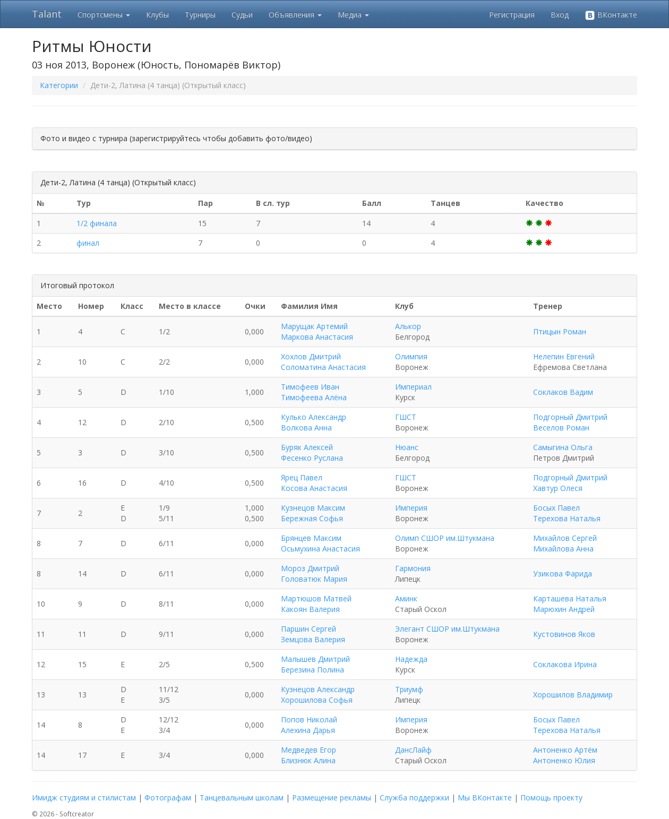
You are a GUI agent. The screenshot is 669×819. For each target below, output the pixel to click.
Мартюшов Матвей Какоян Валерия (316, 603)
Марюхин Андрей (564, 609)
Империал (413, 387)
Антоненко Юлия (564, 760)
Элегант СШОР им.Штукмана (447, 629)
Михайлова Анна (563, 549)
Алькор (408, 326)
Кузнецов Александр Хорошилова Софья (318, 694)
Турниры (200, 15)
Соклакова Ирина (565, 664)
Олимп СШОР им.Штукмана (444, 538)
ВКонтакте (611, 15)
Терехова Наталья (567, 518)
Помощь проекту (551, 797)
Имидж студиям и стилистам (84, 797)
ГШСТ (405, 417)
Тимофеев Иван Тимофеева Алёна (314, 392)
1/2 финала (96, 223)
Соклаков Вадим (563, 392)
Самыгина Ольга (563, 447)
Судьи (242, 15)
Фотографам (167, 797)
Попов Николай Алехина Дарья (309, 724)
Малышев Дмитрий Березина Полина (315, 664)
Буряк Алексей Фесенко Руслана (312, 452)
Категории (59, 85)
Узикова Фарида (562, 573)
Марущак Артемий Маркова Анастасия (317, 331)
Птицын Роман (559, 331)
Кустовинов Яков (564, 634)
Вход (560, 15)
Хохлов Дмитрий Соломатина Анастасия (323, 361)
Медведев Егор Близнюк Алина (308, 755)
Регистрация (512, 15)
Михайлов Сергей (565, 538)
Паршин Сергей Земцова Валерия (313, 634)
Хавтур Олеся (557, 488)
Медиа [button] (353, 15)
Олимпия (411, 356)
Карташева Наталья (569, 598)
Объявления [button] (295, 15)
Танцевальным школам (242, 797)
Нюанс (406, 447)
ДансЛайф (413, 750)
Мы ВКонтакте (485, 797)
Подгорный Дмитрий (570, 417)
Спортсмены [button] (104, 15)
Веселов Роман (561, 428)
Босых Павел (556, 508)
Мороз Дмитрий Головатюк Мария (314, 573)
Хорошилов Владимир (573, 694)
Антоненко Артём (565, 750)
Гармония (413, 568)
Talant (47, 13)
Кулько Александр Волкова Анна (313, 422)
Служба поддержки (414, 797)
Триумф (409, 689)
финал (87, 243)
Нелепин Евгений (564, 356)
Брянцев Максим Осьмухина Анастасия (320, 543)
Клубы (157, 15)
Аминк (406, 598)
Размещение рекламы (331, 797)
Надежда (411, 659)
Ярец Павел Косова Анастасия (314, 482)
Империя (411, 508)
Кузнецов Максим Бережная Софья (313, 513)
